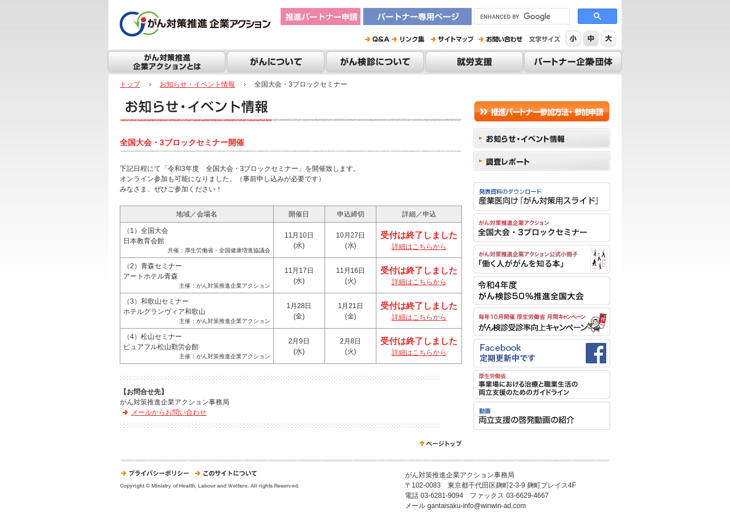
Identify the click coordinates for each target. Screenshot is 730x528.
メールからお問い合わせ (168, 412)
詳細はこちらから (419, 247)
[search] (521, 16)
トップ (130, 84)
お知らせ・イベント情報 (197, 84)
